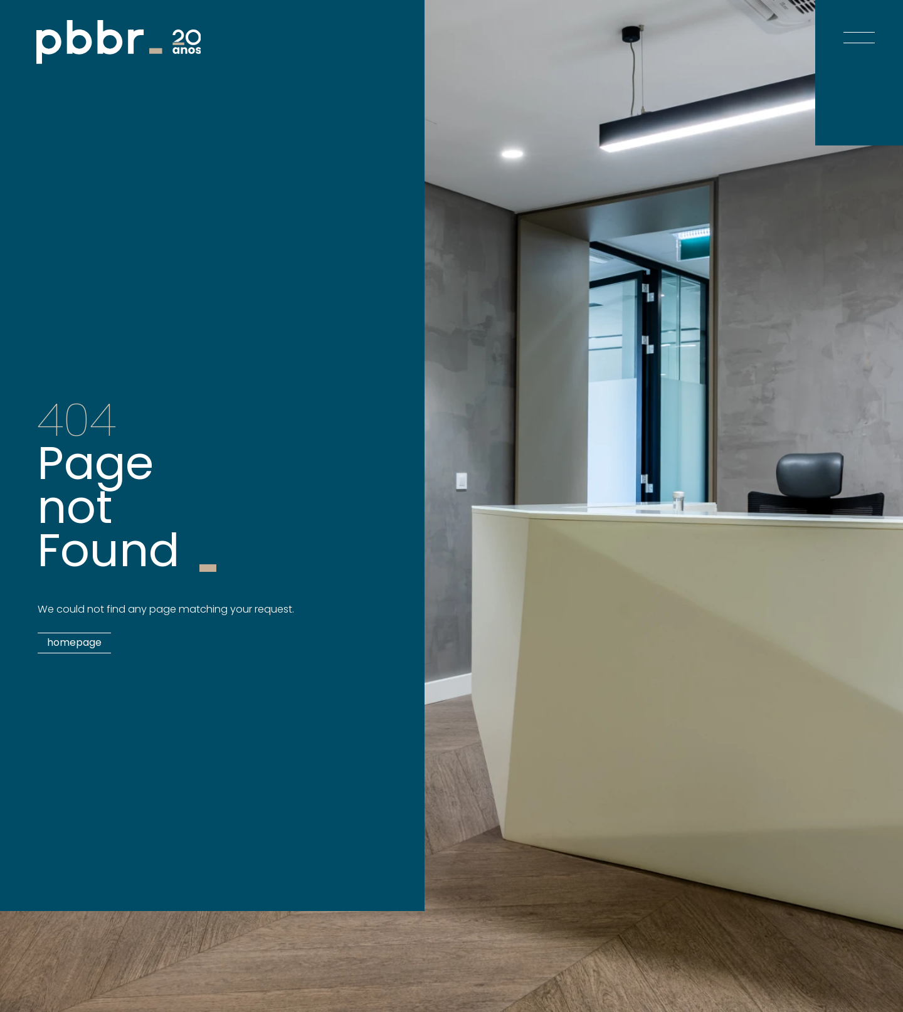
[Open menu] (859, 25)
